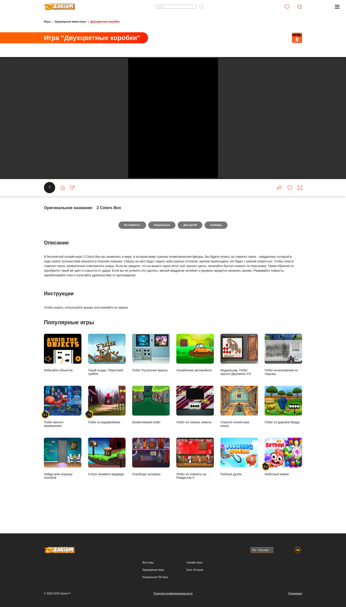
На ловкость (132, 247)
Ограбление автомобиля (195, 375)
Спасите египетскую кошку (239, 428)
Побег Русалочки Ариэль (151, 375)
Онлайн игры (194, 562)
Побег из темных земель (195, 427)
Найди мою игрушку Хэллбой (62, 480)
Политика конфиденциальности (172, 593)
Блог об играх (194, 569)
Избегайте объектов (62, 375)
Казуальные (162, 247)
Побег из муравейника (107, 427)
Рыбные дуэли (239, 479)
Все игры (148, 562)
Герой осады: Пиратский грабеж (107, 376)
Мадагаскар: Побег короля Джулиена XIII (239, 376)
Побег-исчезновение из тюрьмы (283, 376)
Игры (47, 21)
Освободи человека (151, 479)
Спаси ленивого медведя (107, 479)
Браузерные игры (153, 569)
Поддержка (295, 593)
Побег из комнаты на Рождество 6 (195, 480)
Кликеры (216, 247)
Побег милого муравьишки (62, 428)
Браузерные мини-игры (70, 21)
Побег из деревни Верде (283, 427)
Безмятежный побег (151, 427)
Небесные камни (283, 479)
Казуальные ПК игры (155, 577)
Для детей (190, 247)
